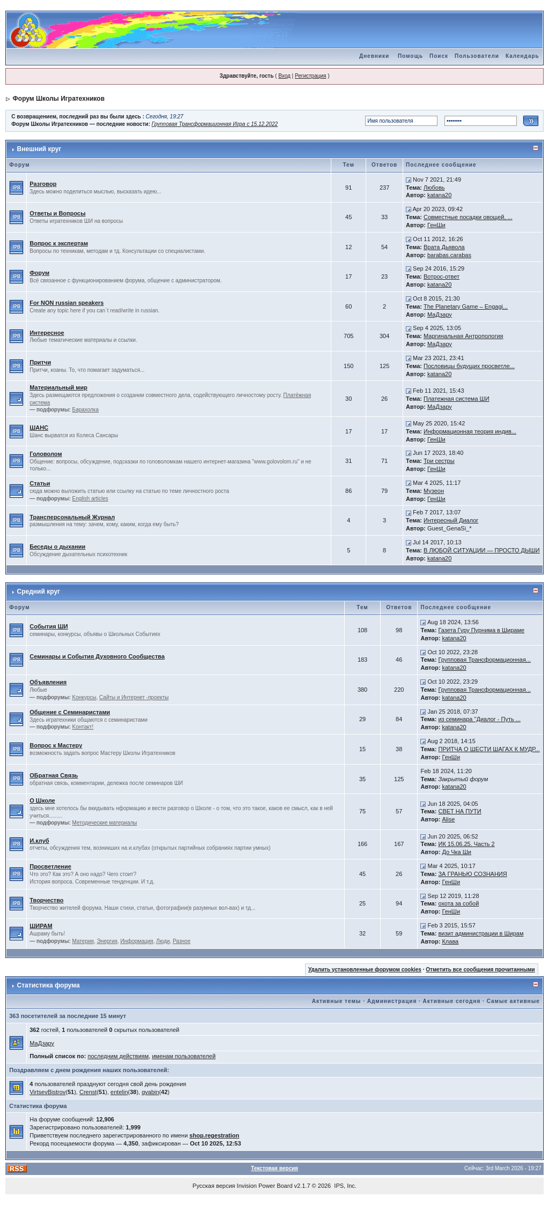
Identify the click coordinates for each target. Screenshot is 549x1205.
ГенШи (436, 225)
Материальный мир (58, 387)
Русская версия (213, 1185)
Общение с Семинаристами (69, 712)
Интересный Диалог (451, 520)
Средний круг (38, 591)
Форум (39, 273)
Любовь (434, 187)
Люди (162, 941)
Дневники (374, 56)
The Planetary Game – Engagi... (466, 306)
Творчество (46, 900)
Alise (448, 819)
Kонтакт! (83, 727)
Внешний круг (39, 149)
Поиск (438, 56)
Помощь (410, 56)
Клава (450, 941)
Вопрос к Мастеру (55, 745)
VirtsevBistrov (47, 1092)
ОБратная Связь (53, 775)
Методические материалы (104, 823)
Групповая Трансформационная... (484, 659)
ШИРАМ (40, 926)
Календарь (522, 56)
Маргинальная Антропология (463, 336)
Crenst (88, 1092)
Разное (181, 941)
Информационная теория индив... (470, 431)
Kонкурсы (84, 697)
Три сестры (439, 461)
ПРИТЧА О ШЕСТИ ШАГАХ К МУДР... (488, 749)
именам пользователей (184, 1056)
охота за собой (458, 903)
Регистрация (310, 76)
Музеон (434, 491)
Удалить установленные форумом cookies (364, 969)
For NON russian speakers (66, 303)
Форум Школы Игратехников (59, 98)
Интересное (46, 333)
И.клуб (39, 840)
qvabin (150, 1092)
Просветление (50, 866)
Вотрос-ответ (441, 276)
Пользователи (477, 56)
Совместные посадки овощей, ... (468, 217)
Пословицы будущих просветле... (469, 366)
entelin (119, 1092)
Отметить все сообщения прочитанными (480, 969)
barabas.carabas (449, 255)
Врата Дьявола (444, 247)
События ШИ (48, 626)
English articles (90, 499)
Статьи (39, 483)
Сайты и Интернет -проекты (134, 697)
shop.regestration (214, 1135)
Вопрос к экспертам (58, 243)
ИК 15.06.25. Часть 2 (466, 844)
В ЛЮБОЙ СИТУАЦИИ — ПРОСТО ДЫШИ (482, 550)
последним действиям (118, 1056)
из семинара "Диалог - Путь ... (479, 719)
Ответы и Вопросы (57, 213)
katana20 (439, 195)
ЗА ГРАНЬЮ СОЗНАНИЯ (472, 874)
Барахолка (85, 410)
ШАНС (38, 427)
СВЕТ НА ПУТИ (459, 811)
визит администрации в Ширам (480, 933)
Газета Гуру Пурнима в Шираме (481, 630)
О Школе (42, 800)
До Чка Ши (456, 852)
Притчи (40, 362)
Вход (284, 76)
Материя (83, 941)
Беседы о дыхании (57, 546)
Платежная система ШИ (456, 398)
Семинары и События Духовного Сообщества (97, 656)
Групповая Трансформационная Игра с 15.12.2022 (215, 124)
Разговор (42, 184)
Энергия (107, 941)
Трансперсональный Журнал (72, 517)
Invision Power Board (265, 1185)
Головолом (45, 454)
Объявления (47, 682)
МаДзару (439, 314)
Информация (137, 941)
